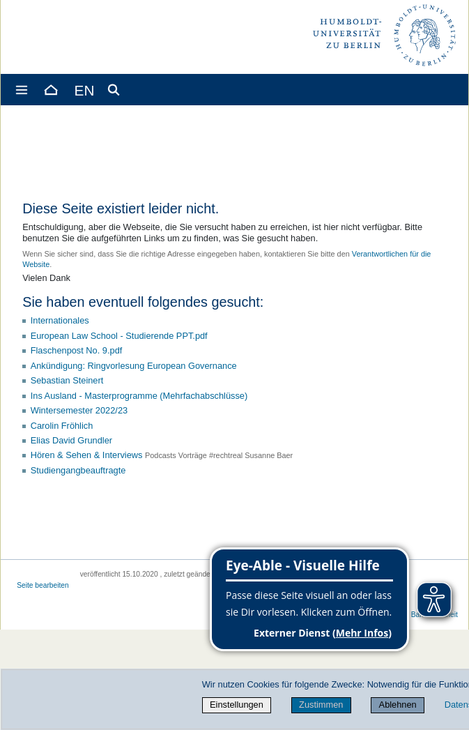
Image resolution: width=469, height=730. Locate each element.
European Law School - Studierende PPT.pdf (119, 335)
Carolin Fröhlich (62, 425)
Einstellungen (236, 704)
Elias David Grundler (71, 440)
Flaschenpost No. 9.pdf (77, 350)
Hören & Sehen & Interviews (87, 455)
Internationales (60, 320)
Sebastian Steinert (67, 380)
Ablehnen (398, 704)
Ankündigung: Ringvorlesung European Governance (134, 365)
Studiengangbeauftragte (78, 470)
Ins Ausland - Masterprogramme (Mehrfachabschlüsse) (139, 395)
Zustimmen (321, 704)
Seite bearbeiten (43, 585)
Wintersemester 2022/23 (79, 410)
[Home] (50, 89)
